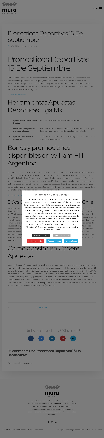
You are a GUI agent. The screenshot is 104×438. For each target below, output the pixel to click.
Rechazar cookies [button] (35, 241)
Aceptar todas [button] (71, 241)
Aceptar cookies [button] (54, 241)
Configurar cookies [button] (61, 235)
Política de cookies (41, 235)
